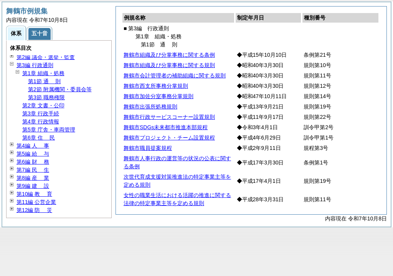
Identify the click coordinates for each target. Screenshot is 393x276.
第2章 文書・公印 (43, 105)
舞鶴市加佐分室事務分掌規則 (158, 96)
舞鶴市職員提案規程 (148, 148)
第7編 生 (33, 170)
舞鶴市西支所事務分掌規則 (156, 86)
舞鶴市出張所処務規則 (150, 107)
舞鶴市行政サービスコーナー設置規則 (169, 117)
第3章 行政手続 (40, 113)
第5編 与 (33, 154)
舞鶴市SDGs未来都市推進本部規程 (166, 127)
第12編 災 (34, 210)
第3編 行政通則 (35, 65)
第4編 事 (33, 146)
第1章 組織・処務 (43, 73)
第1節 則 (44, 81)
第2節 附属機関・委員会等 (60, 89)
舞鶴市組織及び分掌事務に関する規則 (169, 65)
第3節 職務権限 (46, 97)
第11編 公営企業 (36, 202)
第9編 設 (33, 186)
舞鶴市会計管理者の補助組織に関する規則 (175, 75)
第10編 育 (34, 194)
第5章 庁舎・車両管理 (48, 130)
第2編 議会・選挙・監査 (46, 57)
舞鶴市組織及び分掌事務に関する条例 (169, 55)
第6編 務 (33, 162)
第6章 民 (38, 138)
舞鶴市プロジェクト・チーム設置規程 (169, 138)
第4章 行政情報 (40, 121)
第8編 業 (33, 178)
